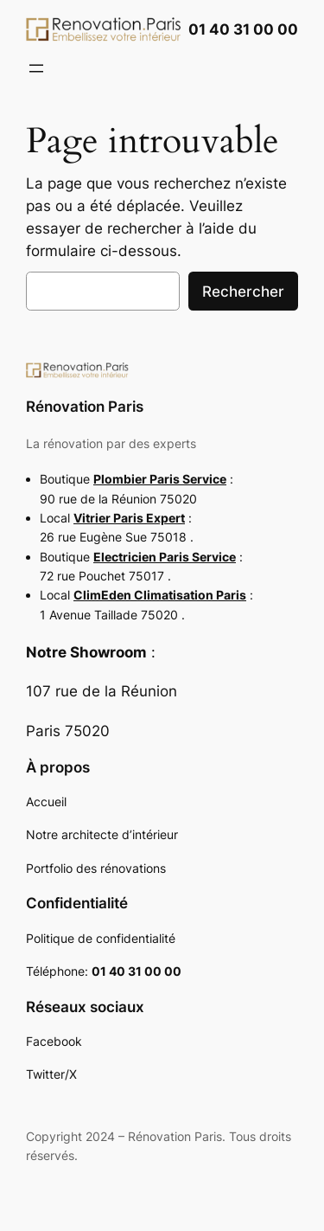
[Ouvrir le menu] (36, 68)
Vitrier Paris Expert (129, 517)
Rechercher (243, 291)
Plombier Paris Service (159, 478)
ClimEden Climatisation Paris (159, 594)
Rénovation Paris (84, 406)
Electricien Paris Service (164, 556)
